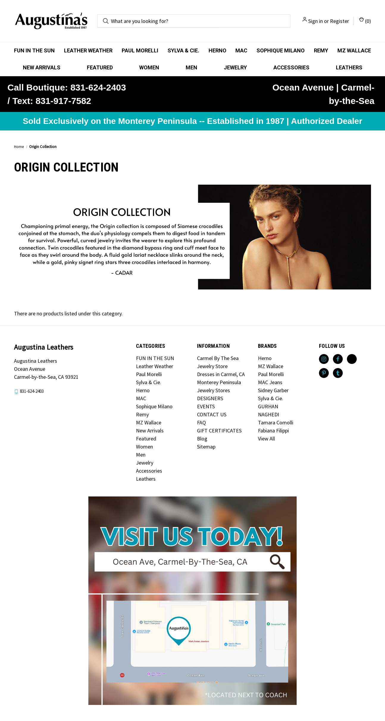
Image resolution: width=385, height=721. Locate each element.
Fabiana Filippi (273, 430)
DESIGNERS (210, 398)
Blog (202, 438)
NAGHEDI (268, 414)
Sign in (315, 21)
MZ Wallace (354, 50)
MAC (241, 50)
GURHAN (268, 406)
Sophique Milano (280, 50)
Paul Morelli (140, 50)
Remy (321, 50)
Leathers (349, 67)
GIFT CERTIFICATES (219, 430)
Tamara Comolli (275, 422)
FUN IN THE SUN (34, 50)
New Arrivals (41, 67)
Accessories (291, 67)
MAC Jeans (270, 382)
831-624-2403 (32, 391)
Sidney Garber (273, 390)
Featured (100, 67)
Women (149, 67)
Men (191, 67)
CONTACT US (211, 414)
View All (266, 438)
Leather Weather (88, 50)
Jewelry (235, 67)
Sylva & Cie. (183, 50)
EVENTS (206, 406)
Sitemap (206, 446)
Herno (217, 50)
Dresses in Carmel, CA (221, 374)
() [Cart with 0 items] (365, 20)
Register (339, 21)
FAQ (201, 422)
